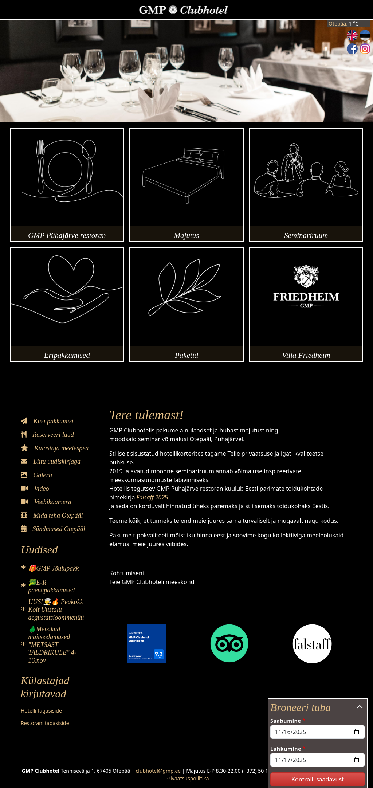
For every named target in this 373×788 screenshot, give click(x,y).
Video (35, 488)
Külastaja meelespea (55, 448)
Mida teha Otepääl (52, 515)
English (352, 35)
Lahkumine (285, 748)
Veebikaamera (46, 502)
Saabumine (285, 720)
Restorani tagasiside (45, 723)
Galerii (36, 475)
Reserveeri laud (47, 434)
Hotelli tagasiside (41, 710)
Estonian (365, 35)
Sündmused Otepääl (53, 529)
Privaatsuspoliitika (187, 778)
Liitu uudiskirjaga (51, 461)
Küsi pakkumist (47, 421)
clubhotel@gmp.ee (158, 770)
